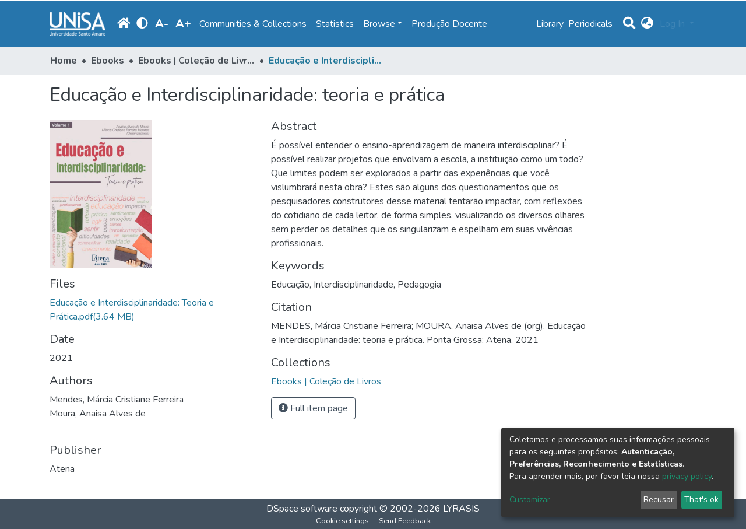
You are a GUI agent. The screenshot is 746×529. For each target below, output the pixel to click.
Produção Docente (449, 23)
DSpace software (301, 508)
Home (63, 60)
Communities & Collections (253, 23)
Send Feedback (405, 521)
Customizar (529, 499)
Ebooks (107, 60)
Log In (673, 23)
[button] (647, 24)
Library (550, 23)
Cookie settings (342, 521)
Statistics (335, 23)
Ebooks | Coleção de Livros (196, 60)
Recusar (658, 499)
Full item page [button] (313, 408)
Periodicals (590, 23)
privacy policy (687, 476)
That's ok (701, 499)
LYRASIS (461, 508)
